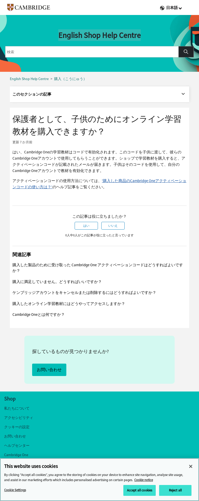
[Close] (190, 466)
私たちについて (17, 408)
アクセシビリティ (18, 418)
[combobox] (92, 51)
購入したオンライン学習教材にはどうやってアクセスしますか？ (68, 303)
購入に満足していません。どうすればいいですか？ (57, 281)
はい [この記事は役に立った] (86, 226)
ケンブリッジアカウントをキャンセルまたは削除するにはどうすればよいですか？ (84, 292)
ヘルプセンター (17, 445)
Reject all (175, 490)
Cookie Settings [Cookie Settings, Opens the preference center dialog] (15, 490)
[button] (186, 51)
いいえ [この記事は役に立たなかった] (113, 226)
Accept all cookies (139, 490)
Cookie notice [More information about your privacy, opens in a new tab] (143, 480)
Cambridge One (16, 455)
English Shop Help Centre (29, 79)
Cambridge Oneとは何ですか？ (38, 314)
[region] (99, 479)
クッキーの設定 (17, 427)
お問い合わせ (49, 369)
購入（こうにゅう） (70, 79)
